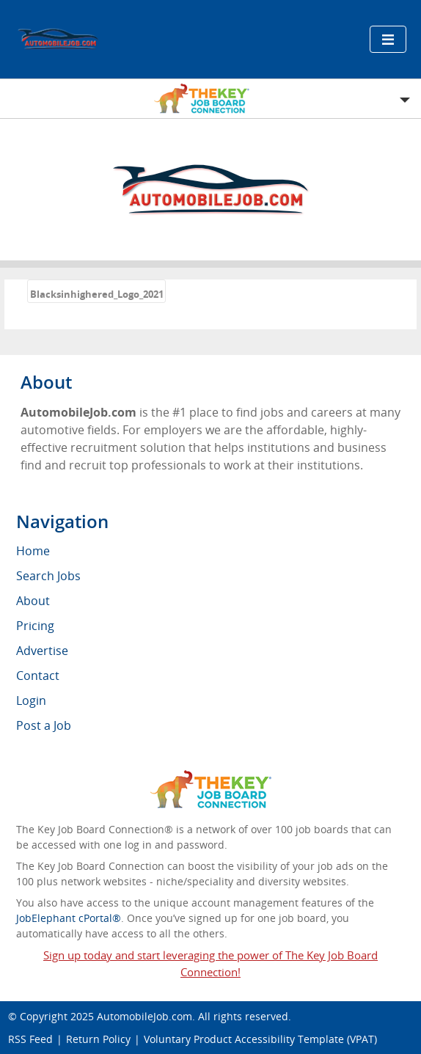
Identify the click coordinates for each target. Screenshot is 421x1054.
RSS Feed (30, 1039)
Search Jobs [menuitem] (48, 576)
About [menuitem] (33, 601)
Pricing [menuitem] (35, 626)
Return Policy (98, 1039)
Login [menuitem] (31, 700)
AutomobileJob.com (144, 1016)
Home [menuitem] (33, 551)
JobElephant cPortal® (68, 918)
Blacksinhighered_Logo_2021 (97, 294)
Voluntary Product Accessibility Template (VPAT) (260, 1039)
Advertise (42, 651)
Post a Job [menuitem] (43, 725)
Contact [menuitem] (37, 675)
